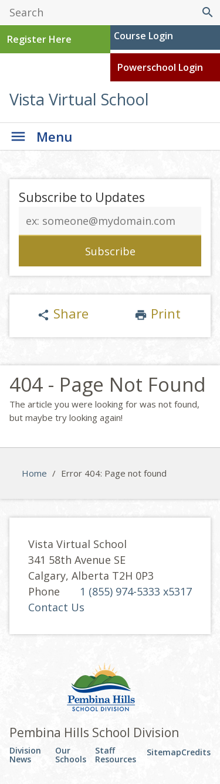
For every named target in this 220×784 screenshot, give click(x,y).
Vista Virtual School (79, 99)
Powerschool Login (160, 67)
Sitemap (164, 752)
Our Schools (70, 755)
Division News (25, 755)
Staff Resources (115, 755)
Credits (196, 752)
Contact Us (56, 607)
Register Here (39, 39)
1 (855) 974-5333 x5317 (136, 591)
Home (34, 473)
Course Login (143, 35)
